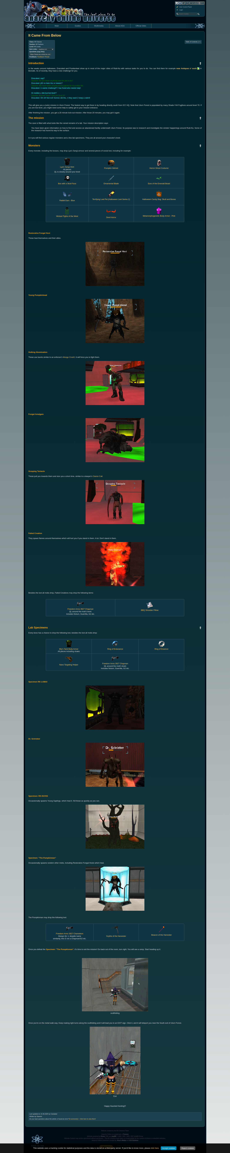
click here (155, 1148)
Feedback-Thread (43, 57)
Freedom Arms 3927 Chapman (80, 607)
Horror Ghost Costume (159, 167)
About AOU (120, 26)
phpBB (114, 1136)
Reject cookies (187, 1148)
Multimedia (99, 26)
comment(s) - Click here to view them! (82, 1119)
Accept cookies (168, 1148)
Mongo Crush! (69, 357)
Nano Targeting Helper (68, 663)
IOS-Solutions (133, 1140)
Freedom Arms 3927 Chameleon (69, 932)
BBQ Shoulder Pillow (149, 609)
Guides (78, 26)
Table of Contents (193, 42)
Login (179, 10)
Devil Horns (111, 216)
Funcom (126, 1134)
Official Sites (141, 26)
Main (57, 26)
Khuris (103, 1136)
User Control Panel (184, 7)
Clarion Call (97, 476)
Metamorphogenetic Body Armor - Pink (159, 214)
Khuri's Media (121, 1140)
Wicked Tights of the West (67, 215)
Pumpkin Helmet (111, 167)
